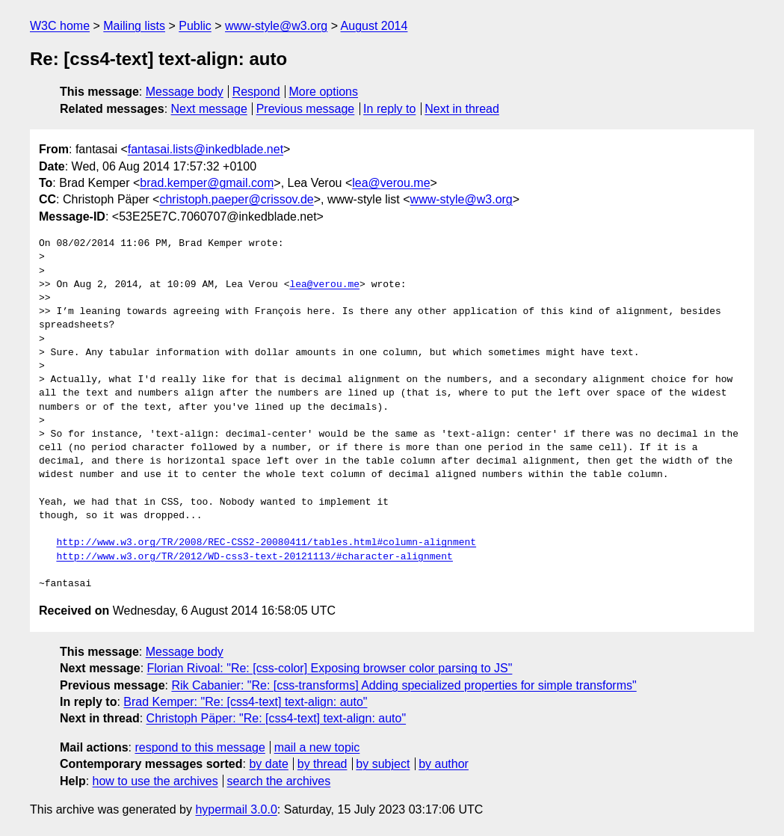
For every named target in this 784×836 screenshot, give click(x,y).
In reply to (389, 108)
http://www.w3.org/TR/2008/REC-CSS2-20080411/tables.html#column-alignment (266, 543)
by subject (383, 763)
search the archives (279, 781)
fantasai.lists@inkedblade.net (205, 149)
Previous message (305, 108)
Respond (256, 91)
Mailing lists (134, 25)
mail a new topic (317, 747)
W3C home (60, 25)
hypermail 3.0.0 (236, 809)
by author (444, 763)
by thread (322, 763)
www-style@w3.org (276, 25)
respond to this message (200, 747)
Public (195, 25)
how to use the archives (155, 781)
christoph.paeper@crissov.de (236, 199)
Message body (184, 91)
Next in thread (462, 108)
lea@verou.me (391, 182)
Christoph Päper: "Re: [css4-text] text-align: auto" (276, 718)
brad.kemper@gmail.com (207, 182)
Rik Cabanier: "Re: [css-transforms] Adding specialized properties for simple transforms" (403, 685)
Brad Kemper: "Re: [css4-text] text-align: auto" (245, 701)
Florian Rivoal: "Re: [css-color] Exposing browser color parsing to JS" (330, 668)
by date (268, 763)
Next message (209, 108)
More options (324, 91)
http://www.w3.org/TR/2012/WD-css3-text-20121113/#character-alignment (254, 557)
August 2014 (374, 25)
